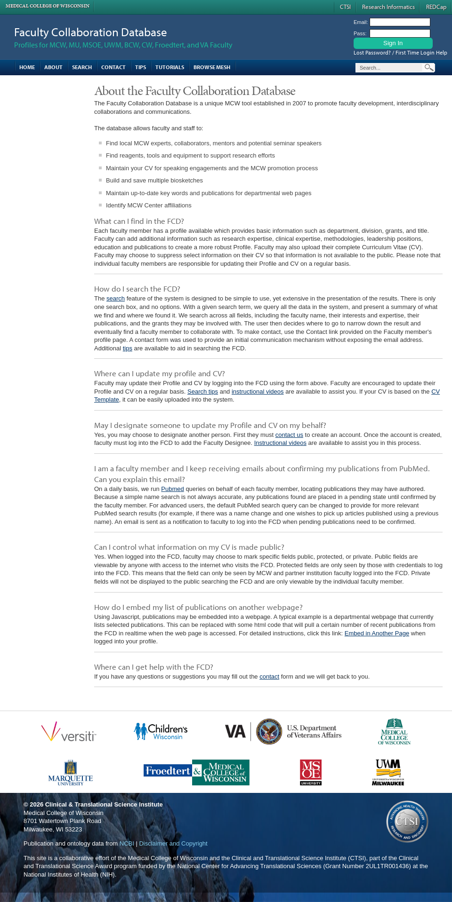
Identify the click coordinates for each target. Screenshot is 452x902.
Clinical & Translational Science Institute (104, 804)
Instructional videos (280, 442)
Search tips (202, 391)
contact (269, 676)
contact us (289, 434)
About (53, 67)
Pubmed (172, 488)
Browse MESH (212, 67)
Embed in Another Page (377, 633)
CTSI (345, 6)
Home (27, 67)
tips (127, 348)
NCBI (127, 843)
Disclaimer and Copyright (173, 843)
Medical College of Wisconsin (47, 5)
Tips (140, 67)
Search (82, 67)
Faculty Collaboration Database (90, 31)
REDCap (436, 6)
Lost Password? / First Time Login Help (400, 52)
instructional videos (258, 391)
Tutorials (169, 67)
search (115, 298)
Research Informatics (388, 6)
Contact (113, 67)
